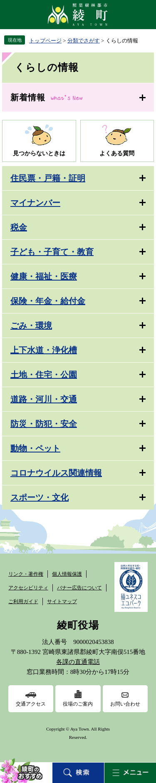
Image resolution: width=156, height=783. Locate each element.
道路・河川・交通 (43, 399)
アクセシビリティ (28, 588)
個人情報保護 (67, 574)
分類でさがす (83, 40)
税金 (18, 227)
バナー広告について (79, 588)
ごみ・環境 (31, 325)
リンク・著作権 (25, 574)
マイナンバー (35, 202)
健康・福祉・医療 (43, 276)
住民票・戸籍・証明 (47, 178)
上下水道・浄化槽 (43, 350)
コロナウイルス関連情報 (56, 472)
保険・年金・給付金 (47, 301)
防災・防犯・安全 (43, 423)
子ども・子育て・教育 (52, 251)
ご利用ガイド (23, 601)
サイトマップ (62, 601)
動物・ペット (35, 448)
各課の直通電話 (78, 662)
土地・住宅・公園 (43, 374)
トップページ (45, 40)
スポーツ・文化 (39, 497)
